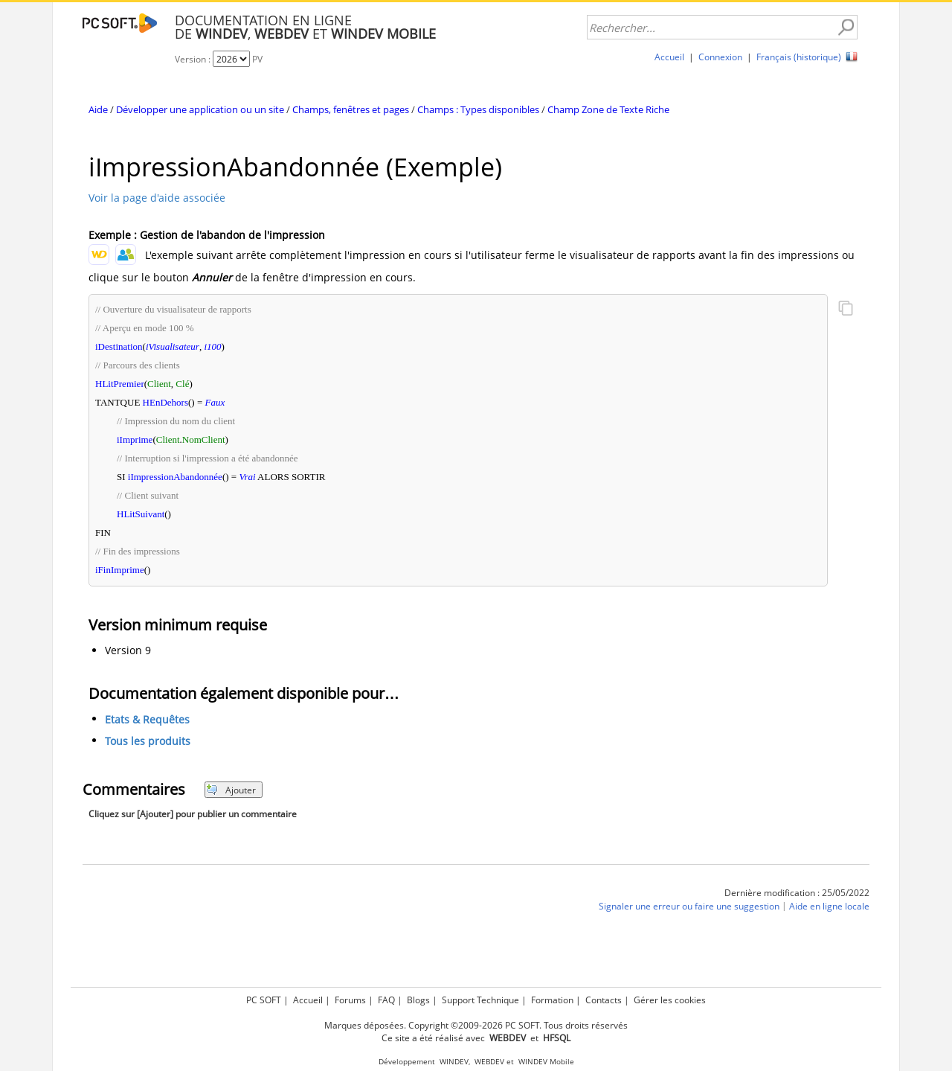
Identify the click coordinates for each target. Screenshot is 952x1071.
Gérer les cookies (670, 1000)
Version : (194, 59)
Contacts (603, 1000)
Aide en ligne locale (829, 907)
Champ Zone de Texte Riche (608, 109)
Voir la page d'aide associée (157, 198)
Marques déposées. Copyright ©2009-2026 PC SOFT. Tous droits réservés (476, 1025)
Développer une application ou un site (200, 109)
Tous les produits (147, 742)
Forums (350, 1000)
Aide (98, 109)
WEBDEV (489, 1062)
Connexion (720, 57)
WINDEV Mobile (546, 1062)
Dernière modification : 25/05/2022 (796, 892)
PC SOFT (263, 1000)
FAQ (386, 1000)
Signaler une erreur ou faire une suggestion (689, 907)
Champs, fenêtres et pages (350, 109)
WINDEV (454, 1062)
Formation (552, 1000)
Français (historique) (798, 57)
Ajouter (231, 790)
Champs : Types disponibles (478, 109)
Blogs (418, 1000)
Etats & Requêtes (147, 720)
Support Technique (480, 1000)
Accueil (669, 57)
